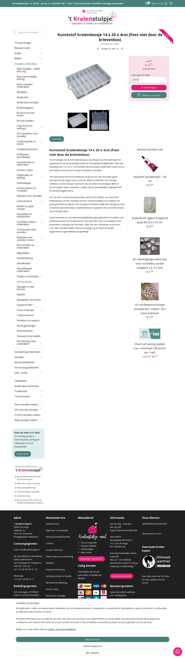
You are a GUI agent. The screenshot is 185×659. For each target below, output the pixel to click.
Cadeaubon (20, 380)
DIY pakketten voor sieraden (27, 135)
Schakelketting (25, 258)
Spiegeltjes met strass (29, 299)
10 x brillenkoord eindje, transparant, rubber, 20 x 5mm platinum (150, 309)
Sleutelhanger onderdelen (24, 270)
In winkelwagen (149, 87)
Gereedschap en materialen (25, 163)
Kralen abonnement (121, 576)
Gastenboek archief (151, 533)
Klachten (50, 563)
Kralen (28, 53)
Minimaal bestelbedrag (56, 582)
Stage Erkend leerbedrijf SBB (123, 530)
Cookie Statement (54, 550)
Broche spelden (25, 120)
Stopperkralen (25, 304)
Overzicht (57, 138)
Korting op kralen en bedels (59, 576)
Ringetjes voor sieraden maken (29, 239)
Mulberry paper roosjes (25, 207)
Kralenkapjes (24, 183)
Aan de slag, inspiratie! (120, 523)
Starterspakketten (24, 362)
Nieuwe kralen (28, 48)
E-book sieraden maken (27, 414)
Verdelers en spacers (28, 320)
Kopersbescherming (55, 569)
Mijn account (159, 3)
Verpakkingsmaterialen (28, 351)
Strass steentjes (29, 310)
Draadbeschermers (27, 149)
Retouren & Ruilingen (56, 595)
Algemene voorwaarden (57, 530)
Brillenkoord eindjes (28, 102)
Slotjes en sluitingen (29, 276)
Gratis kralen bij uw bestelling (59, 556)
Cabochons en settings (29, 127)
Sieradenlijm (23, 263)
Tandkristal (28, 391)
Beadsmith (22, 97)
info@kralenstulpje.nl (29, 549)
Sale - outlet (28, 372)
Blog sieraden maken (28, 420)
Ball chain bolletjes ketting (27, 78)
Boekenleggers (25, 107)
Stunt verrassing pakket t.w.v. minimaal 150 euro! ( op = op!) (150, 348)
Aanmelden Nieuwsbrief (91, 558)
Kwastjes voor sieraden (29, 195)
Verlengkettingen (26, 325)
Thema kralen (28, 396)
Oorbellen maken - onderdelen (29, 223)
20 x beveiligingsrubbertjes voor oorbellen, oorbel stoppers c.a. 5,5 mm (150, 263)
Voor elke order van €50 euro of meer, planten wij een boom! (156, 579)
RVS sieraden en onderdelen (25, 246)
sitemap (103, 654)
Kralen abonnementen (26, 386)
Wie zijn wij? (115, 527)
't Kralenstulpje (22, 42)
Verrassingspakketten (26, 367)
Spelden (21, 294)
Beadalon (22, 92)
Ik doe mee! (23, 453)
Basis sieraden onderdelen (25, 86)
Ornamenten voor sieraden (26, 231)
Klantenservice (52, 523)
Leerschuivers (29, 201)
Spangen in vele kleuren (25, 288)
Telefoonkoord (25, 315)
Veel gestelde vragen (55, 608)
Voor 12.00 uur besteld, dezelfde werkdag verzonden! (95, 3)
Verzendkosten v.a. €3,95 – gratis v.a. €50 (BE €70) (38, 3)
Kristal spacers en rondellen (26, 189)
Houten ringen (25, 170)
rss (109, 654)
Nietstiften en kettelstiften (29, 215)
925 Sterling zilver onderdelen (29, 342)
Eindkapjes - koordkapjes (23, 156)
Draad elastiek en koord (29, 143)
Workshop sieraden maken (58, 615)
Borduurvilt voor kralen (26, 114)
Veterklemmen (25, 330)
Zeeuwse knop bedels (29, 336)
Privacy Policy (52, 589)
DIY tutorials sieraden (28, 409)
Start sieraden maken (28, 404)
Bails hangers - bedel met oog (28, 70)
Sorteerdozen (24, 281)
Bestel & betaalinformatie (58, 536)
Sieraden (28, 357)
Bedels (28, 58)
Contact (49, 543)
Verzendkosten (53, 602)
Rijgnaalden (23, 253)
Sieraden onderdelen (28, 63)
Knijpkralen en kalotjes (29, 176)
